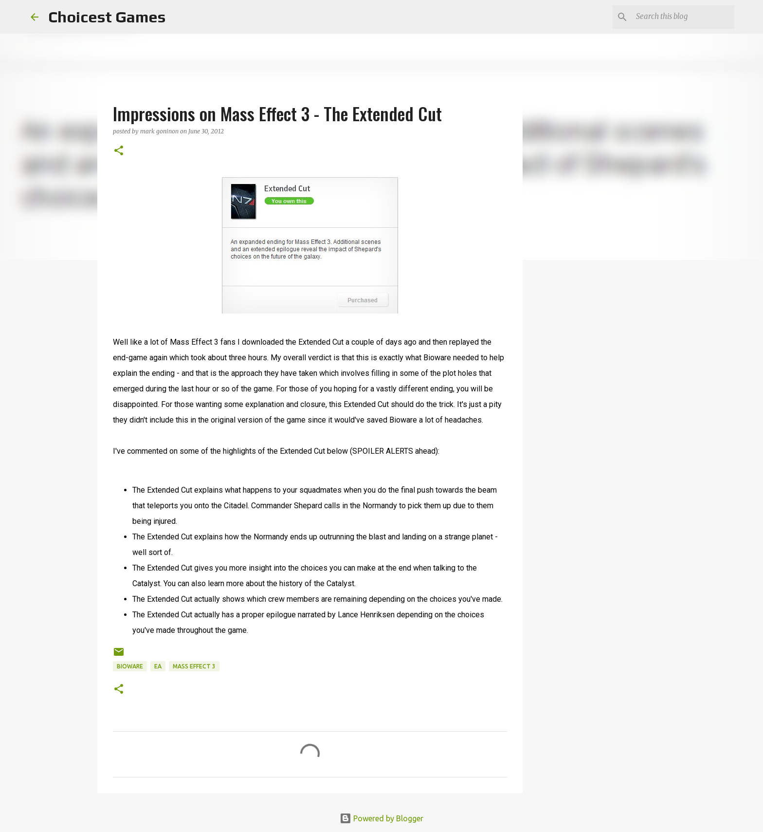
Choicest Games (106, 17)
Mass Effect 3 (194, 666)
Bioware (130, 666)
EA (158, 666)
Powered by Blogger (381, 818)
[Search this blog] (683, 17)
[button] (119, 151)
